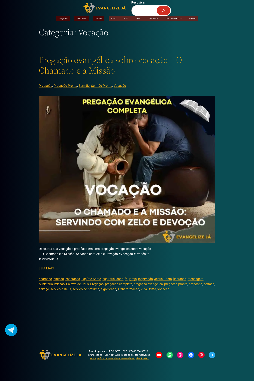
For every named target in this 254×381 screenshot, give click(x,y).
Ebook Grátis (142, 358)
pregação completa (118, 284)
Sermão (84, 85)
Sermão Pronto (101, 85)
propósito (195, 284)
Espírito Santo (91, 279)
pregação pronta (175, 284)
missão (59, 284)
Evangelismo (63, 19)
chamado (45, 279)
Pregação (45, 85)
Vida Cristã (148, 289)
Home (93, 358)
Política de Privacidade (108, 358)
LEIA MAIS (46, 268)
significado (108, 289)
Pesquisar (138, 2)
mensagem (196, 279)
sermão (209, 284)
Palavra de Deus (77, 284)
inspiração (145, 279)
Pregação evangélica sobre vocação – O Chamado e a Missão (110, 65)
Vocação (120, 85)
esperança (72, 279)
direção (58, 279)
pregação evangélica (148, 284)
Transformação (128, 289)
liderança (179, 279)
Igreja (133, 279)
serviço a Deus (60, 289)
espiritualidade (112, 279)
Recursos (99, 19)
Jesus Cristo (163, 279)
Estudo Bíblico (81, 19)
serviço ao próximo (85, 289)
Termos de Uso (127, 358)
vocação (164, 289)
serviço (44, 289)
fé (126, 279)
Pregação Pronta (65, 85)
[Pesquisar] (163, 10)
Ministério (46, 284)
